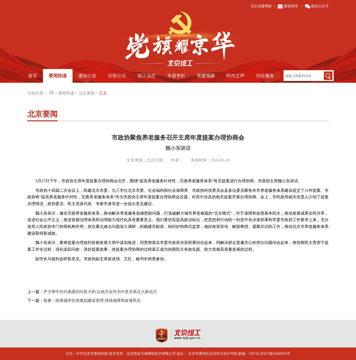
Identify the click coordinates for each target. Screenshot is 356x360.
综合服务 (265, 75)
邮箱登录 (291, 6)
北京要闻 (87, 93)
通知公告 (87, 75)
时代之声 (235, 75)
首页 (32, 75)
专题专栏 (176, 75)
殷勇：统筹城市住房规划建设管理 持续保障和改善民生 (92, 300)
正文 (103, 93)
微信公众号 (320, 6)
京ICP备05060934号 (275, 353)
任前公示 (117, 75)
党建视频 (206, 75)
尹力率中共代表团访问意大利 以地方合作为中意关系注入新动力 (100, 292)
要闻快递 (58, 75)
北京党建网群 (261, 6)
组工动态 (147, 75)
